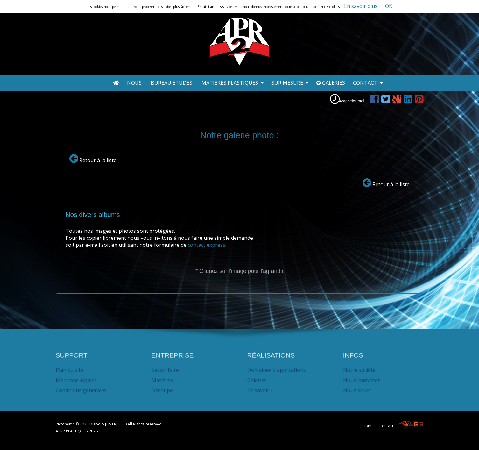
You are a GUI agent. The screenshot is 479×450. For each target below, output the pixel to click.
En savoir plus (360, 6)
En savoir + (260, 387)
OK (388, 6)
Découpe (162, 387)
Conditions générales (81, 387)
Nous (135, 82)
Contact (368, 82)
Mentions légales (76, 377)
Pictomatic (65, 424)
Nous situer (357, 387)
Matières (162, 377)
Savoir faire (165, 367)
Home (368, 426)
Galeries (330, 82)
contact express (206, 244)
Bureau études (172, 82)
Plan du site (69, 367)
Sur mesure (289, 82)
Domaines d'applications (276, 367)
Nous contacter (361, 377)
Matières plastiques (232, 82)
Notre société (359, 367)
